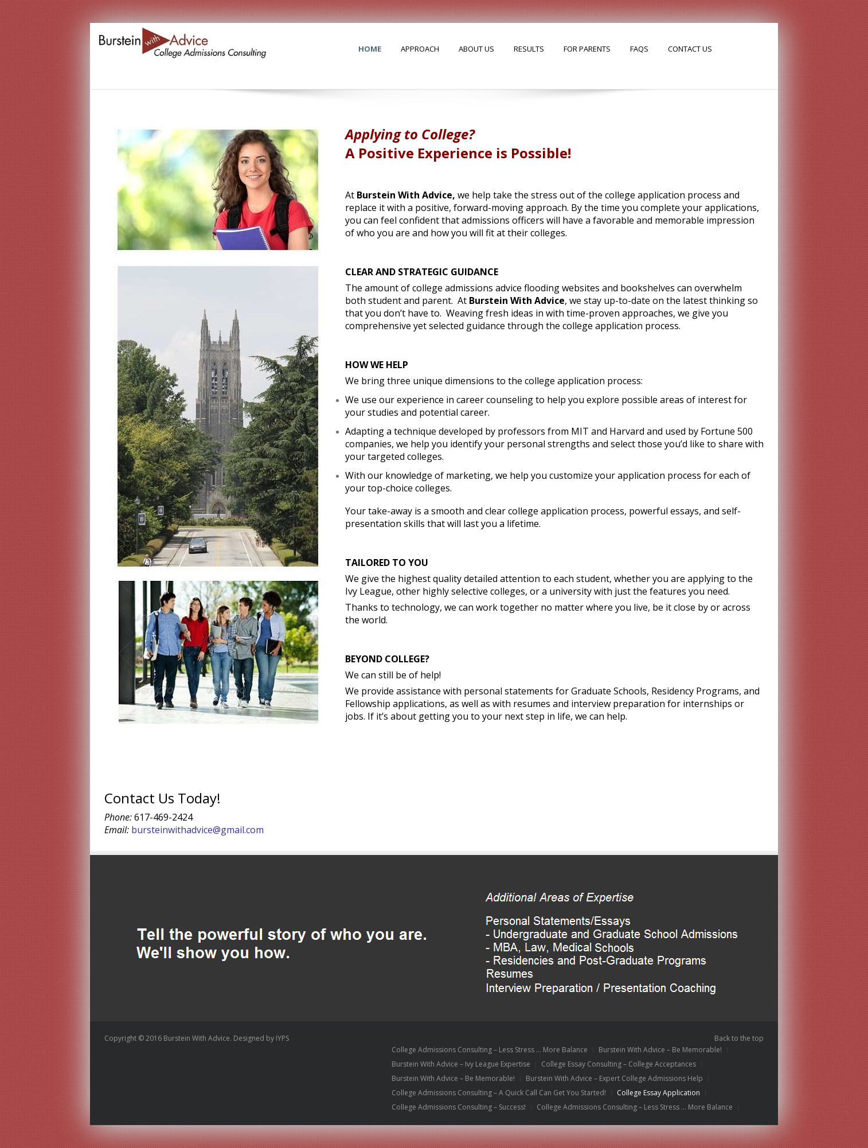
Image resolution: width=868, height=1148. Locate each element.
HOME (369, 48)
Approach (420, 48)
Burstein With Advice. (197, 1038)
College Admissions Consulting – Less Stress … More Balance (490, 1050)
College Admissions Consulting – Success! (459, 1107)
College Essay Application (658, 1093)
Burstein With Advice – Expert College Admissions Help (614, 1078)
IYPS (282, 1038)
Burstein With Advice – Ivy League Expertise (461, 1064)
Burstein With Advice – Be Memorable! (660, 1050)
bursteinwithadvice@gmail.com (197, 829)
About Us (476, 48)
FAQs (639, 48)
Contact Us (690, 48)
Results (529, 48)
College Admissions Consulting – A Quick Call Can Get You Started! (499, 1093)
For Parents (587, 48)
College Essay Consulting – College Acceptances (618, 1064)
